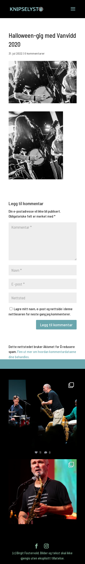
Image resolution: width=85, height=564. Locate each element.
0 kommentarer (34, 53)
